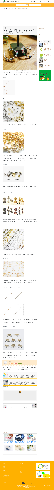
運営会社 (4, 467)
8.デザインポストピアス (6, 93)
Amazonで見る (11, 363)
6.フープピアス (5, 90)
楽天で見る (15, 363)
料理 (39, 34)
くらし (39, 31)
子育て (39, 33)
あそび (39, 30)
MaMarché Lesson (33, 1)
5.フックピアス (5, 89)
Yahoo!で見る (20, 363)
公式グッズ (29, 485)
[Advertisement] (27, 18)
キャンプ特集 (4, 474)
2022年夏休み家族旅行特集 (6, 475)
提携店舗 (23, 485)
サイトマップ (49, 1)
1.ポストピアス (5, 83)
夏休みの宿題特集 (27, 487)
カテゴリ (39, 1)
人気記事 (45, 41)
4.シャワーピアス (5, 87)
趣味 (39, 37)
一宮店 (4, 466)
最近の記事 (40, 41)
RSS (5, 482)
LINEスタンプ (4, 470)
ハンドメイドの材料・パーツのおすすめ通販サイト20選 (17, 381)
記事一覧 (44, 1)
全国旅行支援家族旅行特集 (6, 476)
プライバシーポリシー (33, 485)
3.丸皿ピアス (5, 86)
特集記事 (49, 41)
